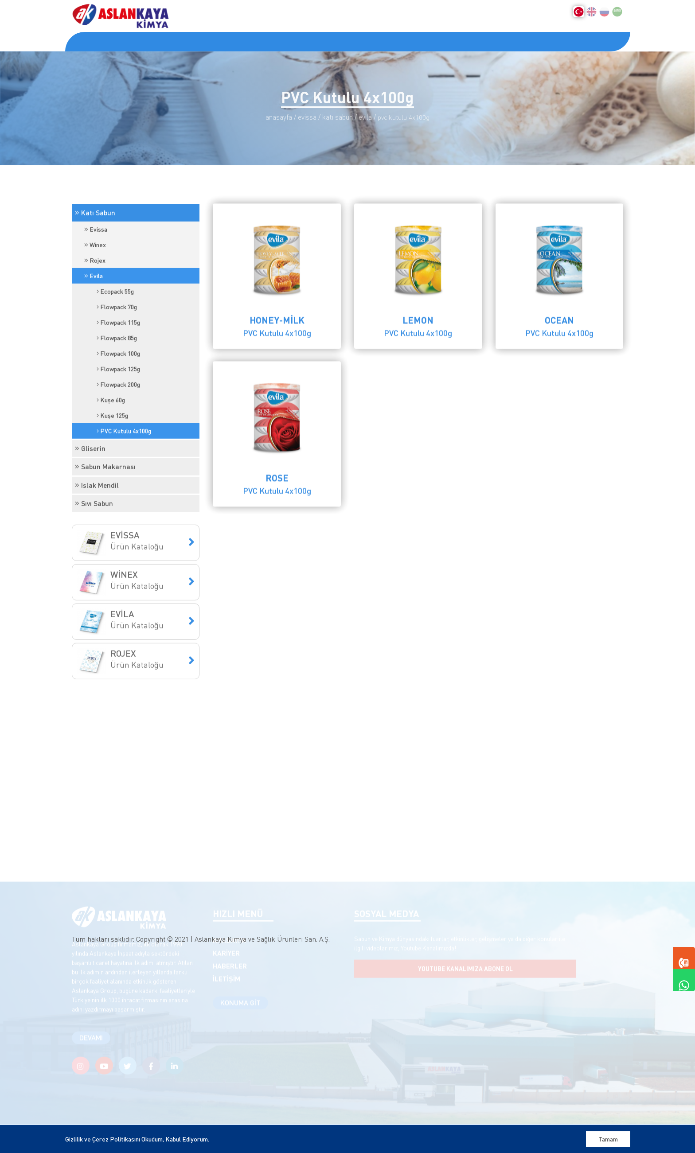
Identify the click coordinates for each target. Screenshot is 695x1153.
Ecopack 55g (115, 345)
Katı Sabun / (339, 116)
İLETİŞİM (324, 41)
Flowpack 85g (117, 392)
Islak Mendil (97, 538)
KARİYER (246, 41)
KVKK (285, 41)
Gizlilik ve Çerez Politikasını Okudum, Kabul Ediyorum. (137, 1139)
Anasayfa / (281, 116)
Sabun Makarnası (105, 520)
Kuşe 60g (111, 454)
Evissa (95, 283)
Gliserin (90, 502)
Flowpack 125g (118, 423)
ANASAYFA (90, 41)
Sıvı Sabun (94, 557)
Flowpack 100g (118, 407)
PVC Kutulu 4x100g (124, 485)
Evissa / (309, 116)
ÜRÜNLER (198, 41)
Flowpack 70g (117, 361)
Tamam (608, 1139)
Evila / (367, 116)
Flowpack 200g (118, 438)
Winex (95, 299)
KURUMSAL (144, 41)
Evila (93, 330)
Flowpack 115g (118, 376)
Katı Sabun (95, 266)
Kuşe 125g (112, 469)
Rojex (94, 314)
